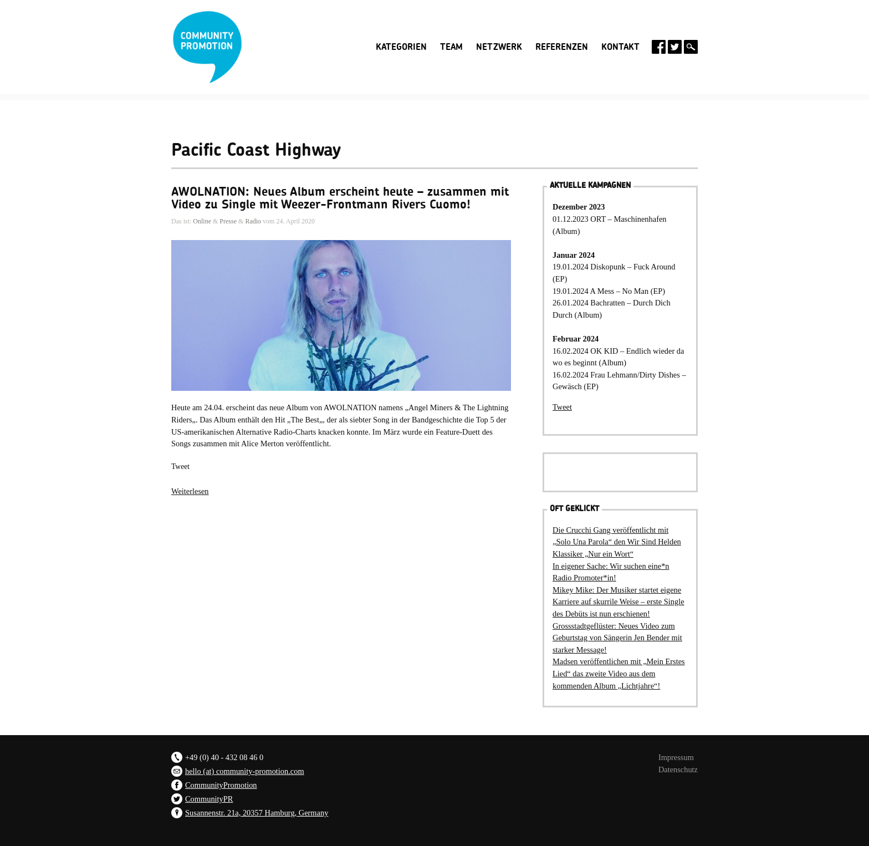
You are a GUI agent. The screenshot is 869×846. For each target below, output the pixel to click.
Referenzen (561, 47)
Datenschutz (678, 769)
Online (202, 221)
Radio (253, 221)
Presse (228, 221)
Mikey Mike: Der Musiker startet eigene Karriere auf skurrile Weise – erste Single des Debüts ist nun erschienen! (618, 601)
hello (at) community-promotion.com (244, 771)
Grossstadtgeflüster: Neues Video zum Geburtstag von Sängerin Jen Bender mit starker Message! (617, 637)
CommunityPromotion (221, 785)
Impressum (676, 757)
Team (451, 47)
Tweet (180, 466)
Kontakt (620, 47)
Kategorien (401, 47)
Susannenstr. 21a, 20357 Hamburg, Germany (256, 812)
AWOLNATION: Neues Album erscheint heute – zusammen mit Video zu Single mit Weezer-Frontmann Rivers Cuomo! (340, 198)
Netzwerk (499, 47)
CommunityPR (209, 798)
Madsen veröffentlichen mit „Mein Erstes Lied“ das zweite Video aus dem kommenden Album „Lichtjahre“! (619, 673)
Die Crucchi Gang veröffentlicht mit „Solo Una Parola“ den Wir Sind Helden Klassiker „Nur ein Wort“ (617, 542)
